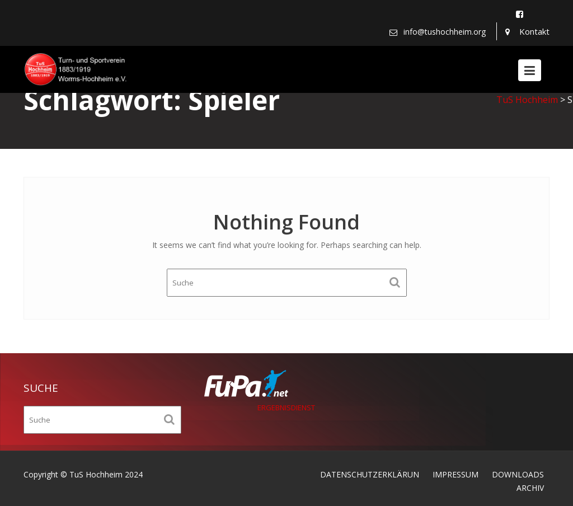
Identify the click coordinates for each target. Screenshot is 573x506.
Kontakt (534, 31)
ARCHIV (530, 487)
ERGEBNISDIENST (286, 407)
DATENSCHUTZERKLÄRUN (369, 474)
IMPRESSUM (455, 474)
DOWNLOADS (518, 474)
